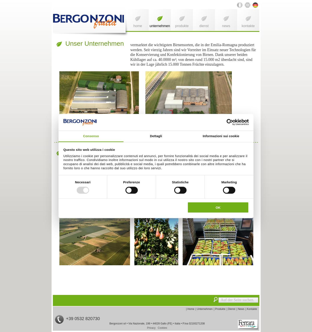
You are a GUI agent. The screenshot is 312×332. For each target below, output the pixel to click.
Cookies (162, 327)
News (226, 26)
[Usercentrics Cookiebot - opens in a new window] (230, 122)
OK (218, 207)
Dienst (204, 26)
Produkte (181, 26)
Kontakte (248, 26)
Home (137, 26)
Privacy (151, 327)
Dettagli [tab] (156, 136)
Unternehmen (160, 26)
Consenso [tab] (91, 136)
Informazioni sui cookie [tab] (221, 136)
